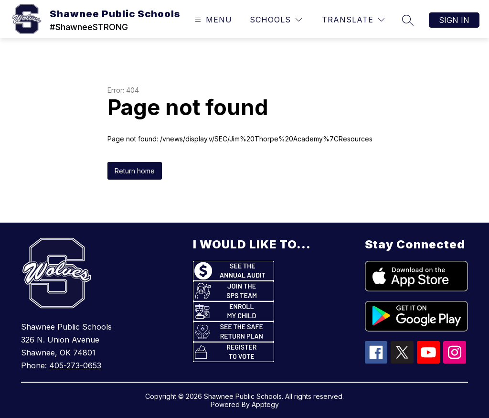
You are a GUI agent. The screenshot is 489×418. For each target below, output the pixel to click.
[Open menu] (212, 20)
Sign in (454, 20)
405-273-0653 (75, 365)
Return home (135, 171)
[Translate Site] (353, 20)
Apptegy (265, 404)
